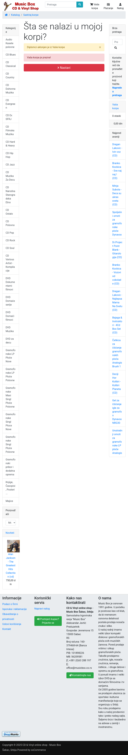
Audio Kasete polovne (10, 43)
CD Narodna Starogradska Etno (10, 195)
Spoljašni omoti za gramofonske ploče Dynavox (117, 223)
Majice (9, 501)
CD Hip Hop (9, 155)
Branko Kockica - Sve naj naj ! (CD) (117, 171)
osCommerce (38, 749)
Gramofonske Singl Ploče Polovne (10, 444)
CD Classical (11, 64)
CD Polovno (10, 223)
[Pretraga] (61, 4)
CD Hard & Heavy (10, 143)
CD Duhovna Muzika (10, 89)
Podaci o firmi (10, 604)
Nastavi (64, 68)
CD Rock (10, 240)
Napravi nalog (42, 608)
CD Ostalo (9, 212)
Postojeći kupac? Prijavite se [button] (48, 621)
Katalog (15, 14)
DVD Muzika (10, 329)
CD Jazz (10, 164)
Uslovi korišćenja (11, 624)
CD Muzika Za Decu (10, 176)
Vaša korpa (94, 6)
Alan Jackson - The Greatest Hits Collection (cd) (10, 565)
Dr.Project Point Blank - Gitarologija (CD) (117, 250)
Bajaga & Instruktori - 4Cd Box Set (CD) (117, 325)
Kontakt (6, 629)
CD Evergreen (10, 104)
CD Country (10, 75)
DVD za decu (10, 340)
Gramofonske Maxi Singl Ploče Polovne (10, 397)
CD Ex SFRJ (9, 117)
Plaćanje (108, 6)
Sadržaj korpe (30, 14)
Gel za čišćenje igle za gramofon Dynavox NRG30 (117, 411)
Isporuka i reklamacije (14, 609)
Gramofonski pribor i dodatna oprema (10, 467)
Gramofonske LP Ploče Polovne (10, 375)
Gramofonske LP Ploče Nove (10, 356)
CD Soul (10, 248)
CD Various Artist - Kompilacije (10, 263)
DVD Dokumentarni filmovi (10, 284)
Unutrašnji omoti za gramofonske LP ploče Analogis (117, 441)
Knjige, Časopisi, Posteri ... (10, 488)
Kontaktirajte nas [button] (80, 675)
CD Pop (10, 232)
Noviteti (10, 532)
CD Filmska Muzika (10, 130)
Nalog (120, 6)
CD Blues (11, 54)
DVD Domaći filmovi (10, 316)
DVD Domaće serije (10, 301)
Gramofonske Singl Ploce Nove (10, 422)
